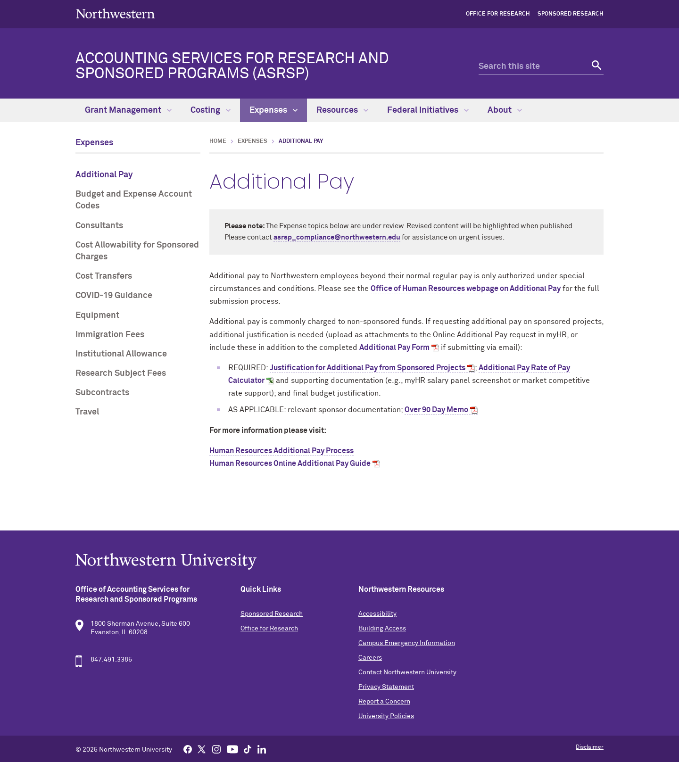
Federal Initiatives (428, 110)
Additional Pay (104, 175)
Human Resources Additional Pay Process (281, 451)
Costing (210, 110)
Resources (342, 110)
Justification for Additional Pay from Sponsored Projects (367, 368)
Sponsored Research (571, 14)
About (505, 110)
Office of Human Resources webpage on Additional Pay (466, 288)
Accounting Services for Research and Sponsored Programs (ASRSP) (232, 66)
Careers (370, 657)
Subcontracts (102, 393)
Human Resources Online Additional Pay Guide (290, 463)
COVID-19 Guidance (113, 295)
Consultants (99, 226)
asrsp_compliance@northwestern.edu (336, 237)
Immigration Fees (109, 335)
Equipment (97, 315)
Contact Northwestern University (407, 672)
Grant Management (128, 110)
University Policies (386, 716)
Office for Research (498, 14)
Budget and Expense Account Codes (133, 200)
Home (217, 141)
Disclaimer (590, 747)
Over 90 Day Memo (436, 410)
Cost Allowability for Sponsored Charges (137, 251)
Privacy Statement (386, 687)
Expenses (273, 110)
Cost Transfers (103, 276)
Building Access (382, 628)
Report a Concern (384, 701)
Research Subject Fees (120, 373)
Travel (87, 412)
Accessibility (377, 614)
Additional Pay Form (394, 347)
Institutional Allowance (121, 354)
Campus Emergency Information (406, 643)
